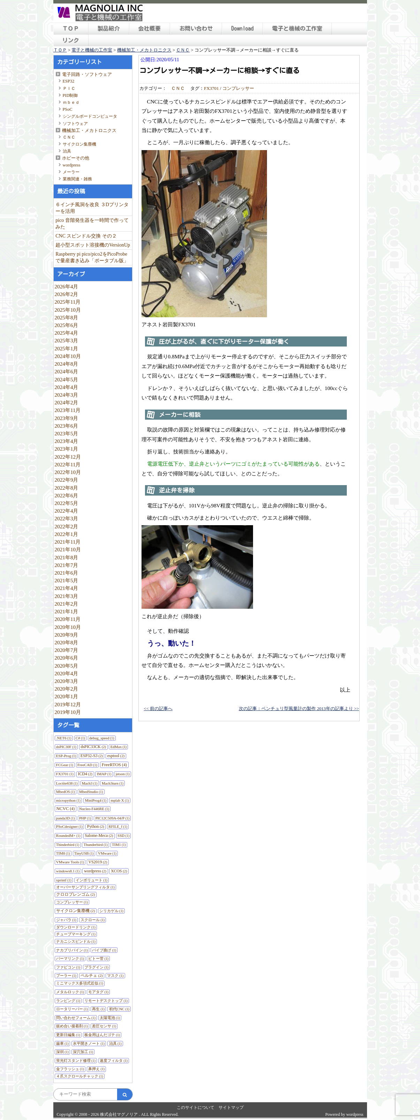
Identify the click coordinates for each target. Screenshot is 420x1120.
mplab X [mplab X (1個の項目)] (119, 800)
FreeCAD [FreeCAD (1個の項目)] (87, 765)
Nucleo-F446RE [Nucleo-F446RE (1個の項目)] (94, 809)
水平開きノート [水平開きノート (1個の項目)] (89, 1043)
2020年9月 (66, 635)
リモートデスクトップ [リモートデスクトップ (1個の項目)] (106, 1000)
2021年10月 (68, 549)
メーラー (71, 172)
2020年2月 (66, 689)
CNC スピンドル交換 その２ (86, 236)
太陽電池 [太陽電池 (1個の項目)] (110, 1018)
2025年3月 (66, 340)
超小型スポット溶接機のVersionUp (92, 245)
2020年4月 (66, 673)
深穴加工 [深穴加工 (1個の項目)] (83, 1052)
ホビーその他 (75, 158)
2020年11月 (68, 619)
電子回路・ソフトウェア (87, 74)
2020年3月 (66, 681)
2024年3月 (66, 395)
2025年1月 (66, 348)
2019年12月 (68, 704)
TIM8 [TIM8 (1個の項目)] (63, 853)
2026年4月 (66, 286)
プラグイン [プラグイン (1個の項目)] (96, 967)
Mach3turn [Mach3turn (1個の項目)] (112, 783)
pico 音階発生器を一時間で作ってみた (92, 224)
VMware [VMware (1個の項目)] (107, 853)
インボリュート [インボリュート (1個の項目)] (91, 880)
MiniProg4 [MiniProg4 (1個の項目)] (95, 800)
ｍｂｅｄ (71, 102)
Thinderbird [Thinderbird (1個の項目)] (67, 844)
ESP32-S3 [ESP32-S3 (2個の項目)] (92, 755)
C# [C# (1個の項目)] (80, 738)
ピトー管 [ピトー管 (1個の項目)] (98, 958)
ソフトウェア (75, 123)
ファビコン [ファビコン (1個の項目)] (68, 967)
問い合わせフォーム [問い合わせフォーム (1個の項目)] (76, 1018)
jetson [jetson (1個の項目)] (123, 774)
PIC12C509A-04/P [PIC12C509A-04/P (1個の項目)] (112, 818)
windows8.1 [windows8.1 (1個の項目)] (67, 871)
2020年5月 (66, 666)
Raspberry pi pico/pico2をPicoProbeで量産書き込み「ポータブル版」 (92, 257)
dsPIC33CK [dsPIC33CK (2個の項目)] (93, 746)
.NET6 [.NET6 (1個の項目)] (63, 738)
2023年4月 (66, 441)
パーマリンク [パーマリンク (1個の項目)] (70, 958)
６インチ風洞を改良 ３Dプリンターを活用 (92, 208)
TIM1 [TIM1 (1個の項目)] (119, 844)
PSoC (67, 109)
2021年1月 (66, 611)
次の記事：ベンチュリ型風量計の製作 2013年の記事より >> (299, 708)
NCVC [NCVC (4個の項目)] (65, 808)
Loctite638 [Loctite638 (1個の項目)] (67, 783)
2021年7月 (66, 565)
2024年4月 (66, 387)
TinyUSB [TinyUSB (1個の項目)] (84, 853)
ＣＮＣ (69, 137)
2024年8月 (66, 364)
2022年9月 (66, 480)
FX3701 (211, 88)
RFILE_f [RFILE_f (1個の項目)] (117, 826)
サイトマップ (231, 1107)
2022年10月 (68, 472)
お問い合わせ (196, 28)
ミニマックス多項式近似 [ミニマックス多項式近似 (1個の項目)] (79, 983)
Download (242, 28)
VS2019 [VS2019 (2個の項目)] (97, 862)
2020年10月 (68, 627)
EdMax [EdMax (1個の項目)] (118, 747)
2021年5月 (66, 580)
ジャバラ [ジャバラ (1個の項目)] (66, 920)
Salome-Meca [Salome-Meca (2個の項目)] (99, 835)
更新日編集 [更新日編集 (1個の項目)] (68, 1035)
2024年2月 (66, 402)
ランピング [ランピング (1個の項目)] (68, 1000)
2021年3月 (66, 596)
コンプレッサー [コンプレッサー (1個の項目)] (72, 902)
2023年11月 (68, 410)
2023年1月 (66, 449)
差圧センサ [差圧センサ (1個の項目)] (104, 1026)
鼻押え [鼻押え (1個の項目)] (96, 1069)
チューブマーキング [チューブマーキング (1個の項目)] (76, 934)
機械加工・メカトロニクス (89, 130)
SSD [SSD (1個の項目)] (123, 835)
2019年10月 (68, 712)
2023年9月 (66, 418)
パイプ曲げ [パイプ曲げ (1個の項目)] (104, 950)
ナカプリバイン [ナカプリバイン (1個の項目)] (72, 950)
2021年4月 (66, 588)
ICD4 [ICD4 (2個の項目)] (85, 773)
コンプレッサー (238, 88)
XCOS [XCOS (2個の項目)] (119, 871)
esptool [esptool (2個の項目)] (116, 755)
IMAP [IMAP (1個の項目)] (104, 774)
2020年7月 (66, 650)
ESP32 (69, 81)
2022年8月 (66, 488)
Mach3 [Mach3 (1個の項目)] (90, 783)
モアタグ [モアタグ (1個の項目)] (98, 992)
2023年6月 (66, 426)
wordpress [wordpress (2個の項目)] (95, 871)
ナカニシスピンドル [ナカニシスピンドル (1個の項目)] (76, 941)
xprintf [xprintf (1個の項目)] (63, 880)
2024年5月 (66, 379)
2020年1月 (66, 696)
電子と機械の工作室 (297, 28)
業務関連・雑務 (77, 179)
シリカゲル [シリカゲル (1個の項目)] (111, 911)
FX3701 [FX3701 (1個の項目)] (65, 774)
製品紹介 (109, 28)
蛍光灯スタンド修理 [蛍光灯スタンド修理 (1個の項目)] (76, 1060)
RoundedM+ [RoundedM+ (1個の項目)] (68, 835)
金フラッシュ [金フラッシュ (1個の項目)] (70, 1069)
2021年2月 (66, 604)
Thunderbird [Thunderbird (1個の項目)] (96, 844)
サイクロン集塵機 (79, 144)
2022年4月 (66, 511)
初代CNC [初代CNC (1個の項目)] (119, 1009)
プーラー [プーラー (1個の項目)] (66, 975)
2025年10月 (68, 310)
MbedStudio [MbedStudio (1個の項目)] (91, 792)
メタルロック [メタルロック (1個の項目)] (70, 992)
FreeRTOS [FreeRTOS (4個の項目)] (114, 764)
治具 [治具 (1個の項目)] (115, 1043)
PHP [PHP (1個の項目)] (85, 818)
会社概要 (149, 28)
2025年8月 (66, 317)
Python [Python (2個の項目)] (95, 826)
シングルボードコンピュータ (90, 116)
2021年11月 (68, 542)
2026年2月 (66, 294)
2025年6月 (66, 325)
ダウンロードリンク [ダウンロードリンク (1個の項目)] (76, 927)
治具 (67, 151)
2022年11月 (68, 464)
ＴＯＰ (70, 28)
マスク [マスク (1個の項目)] (115, 975)
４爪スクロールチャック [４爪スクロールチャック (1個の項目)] (79, 1076)
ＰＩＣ (69, 88)
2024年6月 (66, 371)
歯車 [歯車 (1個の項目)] (62, 1043)
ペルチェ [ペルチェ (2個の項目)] (91, 975)
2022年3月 (66, 518)
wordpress (72, 165)
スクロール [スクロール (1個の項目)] (93, 920)
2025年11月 (68, 302)
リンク (70, 40)
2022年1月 (66, 534)
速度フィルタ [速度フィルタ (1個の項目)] (114, 1060)
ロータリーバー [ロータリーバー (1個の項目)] (72, 1009)
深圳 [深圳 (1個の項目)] (62, 1052)
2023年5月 (66, 433)
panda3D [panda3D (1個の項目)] (65, 818)
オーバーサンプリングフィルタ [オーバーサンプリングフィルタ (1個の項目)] (85, 887)
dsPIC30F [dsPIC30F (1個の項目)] (66, 747)
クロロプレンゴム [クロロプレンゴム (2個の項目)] (75, 894)
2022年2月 (66, 526)
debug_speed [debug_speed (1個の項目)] (101, 738)
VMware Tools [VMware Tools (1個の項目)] (70, 862)
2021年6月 (66, 573)
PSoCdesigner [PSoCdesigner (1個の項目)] (69, 826)
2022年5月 (66, 503)
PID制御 (70, 95)
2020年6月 (66, 658)
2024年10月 (68, 356)
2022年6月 (66, 495)
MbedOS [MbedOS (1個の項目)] (65, 792)
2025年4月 (66, 333)
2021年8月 (66, 557)
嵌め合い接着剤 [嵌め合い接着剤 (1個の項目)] (72, 1026)
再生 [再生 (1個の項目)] (98, 1009)
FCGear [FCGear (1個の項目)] (64, 765)
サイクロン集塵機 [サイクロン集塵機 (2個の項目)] (75, 910)
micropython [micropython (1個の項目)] (68, 800)
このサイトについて (195, 1107)
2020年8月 (66, 642)
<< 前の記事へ (158, 708)
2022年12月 (68, 457)
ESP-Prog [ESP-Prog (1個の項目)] (66, 756)
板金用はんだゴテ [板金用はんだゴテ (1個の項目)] (102, 1035)
